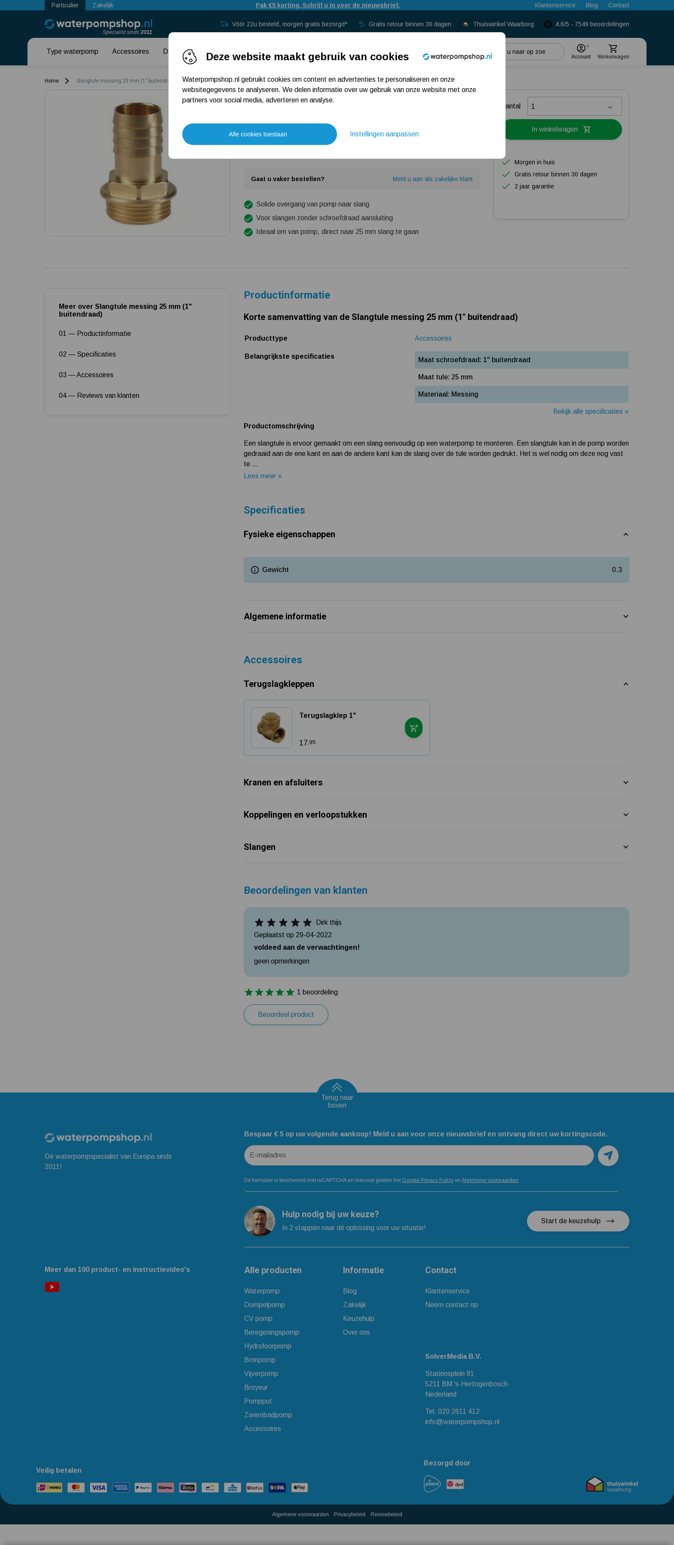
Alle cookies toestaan (258, 134)
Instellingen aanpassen (384, 134)
